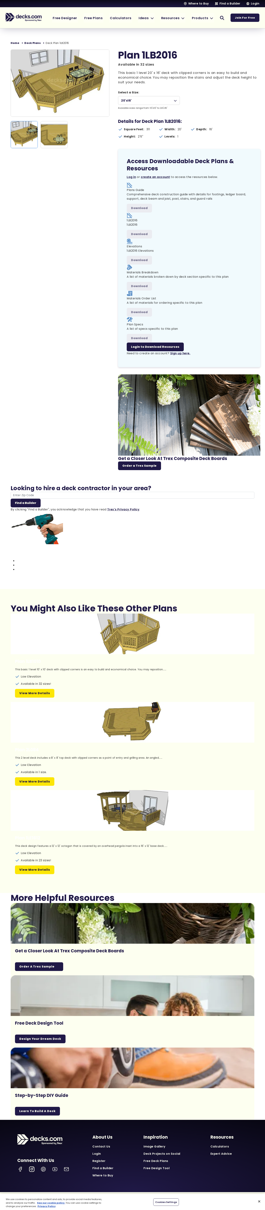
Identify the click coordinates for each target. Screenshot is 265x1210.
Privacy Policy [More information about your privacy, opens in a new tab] (47, 1206)
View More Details (34, 693)
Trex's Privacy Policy (123, 510)
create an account (155, 177)
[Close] (259, 1201)
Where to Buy (102, 1176)
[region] (132, 1202)
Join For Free (245, 18)
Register (98, 1161)
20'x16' (126, 101)
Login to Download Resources (155, 347)
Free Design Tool (157, 1168)
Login (96, 1154)
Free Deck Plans (156, 1161)
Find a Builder (25, 503)
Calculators (219, 1147)
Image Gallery (155, 1147)
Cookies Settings (166, 1202)
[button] (150, 18)
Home (15, 43)
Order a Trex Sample (139, 466)
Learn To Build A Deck (37, 1111)
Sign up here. (180, 353)
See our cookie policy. (51, 1203)
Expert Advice (221, 1154)
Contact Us (101, 1147)
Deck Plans (32, 43)
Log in (131, 177)
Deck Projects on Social (162, 1154)
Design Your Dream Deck (40, 1039)
